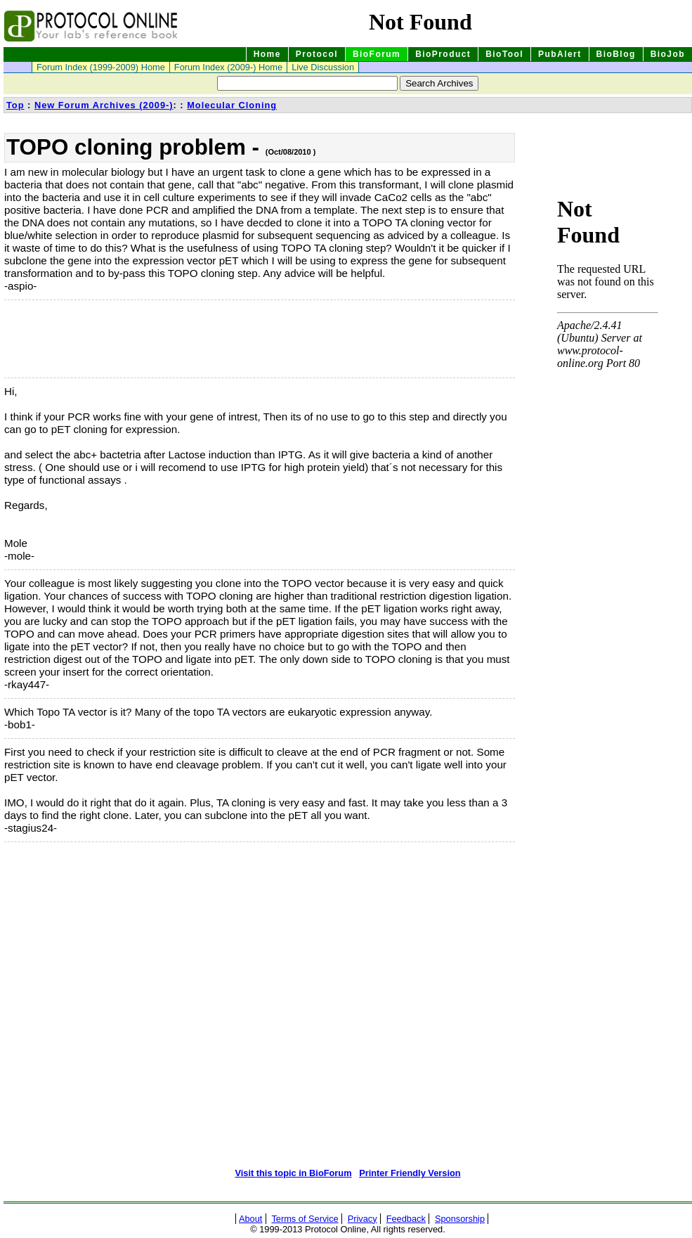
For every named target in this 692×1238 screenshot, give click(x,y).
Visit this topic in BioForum (293, 1173)
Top (15, 105)
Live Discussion (323, 67)
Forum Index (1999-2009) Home (101, 67)
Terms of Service (304, 1218)
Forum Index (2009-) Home (228, 67)
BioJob (668, 54)
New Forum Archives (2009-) (104, 105)
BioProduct (443, 54)
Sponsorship (460, 1218)
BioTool (504, 54)
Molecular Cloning (232, 105)
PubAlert (560, 54)
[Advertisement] (74, 338)
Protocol (317, 54)
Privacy (362, 1218)
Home (267, 54)
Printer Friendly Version (409, 1173)
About (250, 1218)
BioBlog (616, 54)
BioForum (376, 54)
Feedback (406, 1218)
